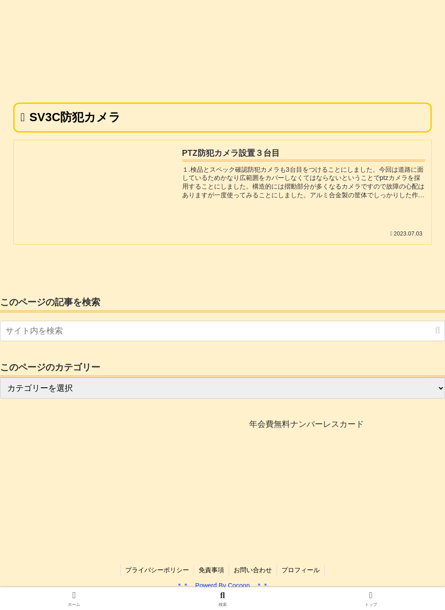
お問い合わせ (253, 570)
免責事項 (211, 570)
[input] (222, 331)
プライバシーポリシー (157, 570)
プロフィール (300, 570)
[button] (437, 330)
